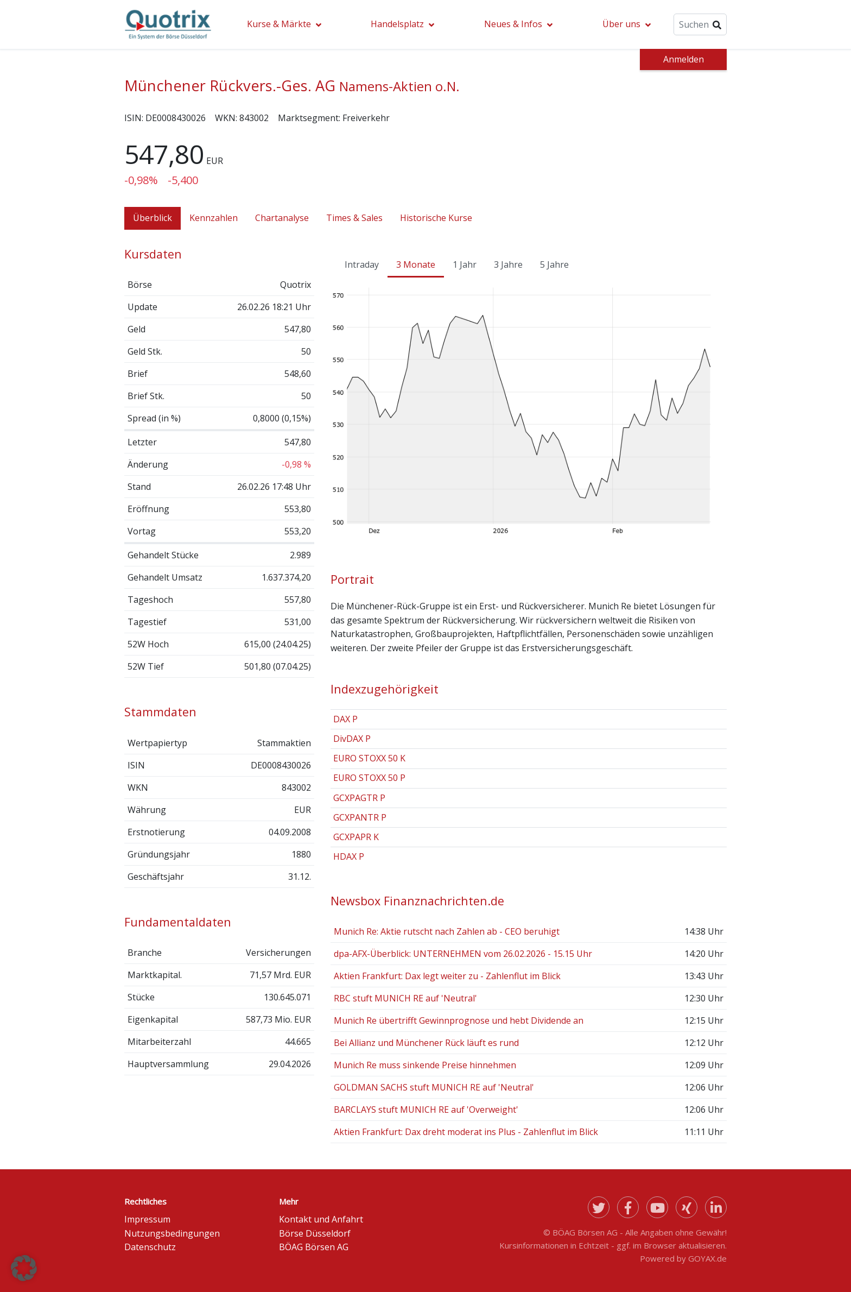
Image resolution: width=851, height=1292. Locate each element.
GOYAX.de (707, 1258)
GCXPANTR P (359, 817)
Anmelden (683, 59)
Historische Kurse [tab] (436, 218)
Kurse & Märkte (279, 24)
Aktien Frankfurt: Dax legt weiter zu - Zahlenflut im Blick (447, 976)
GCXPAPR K (356, 837)
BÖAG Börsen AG (313, 1247)
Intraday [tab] (362, 264)
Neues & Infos (513, 24)
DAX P (345, 719)
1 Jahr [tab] (465, 264)
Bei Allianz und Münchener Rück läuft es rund (426, 1042)
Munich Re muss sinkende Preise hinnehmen (425, 1065)
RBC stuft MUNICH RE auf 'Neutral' (405, 998)
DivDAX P (352, 739)
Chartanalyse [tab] (282, 218)
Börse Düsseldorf (315, 1233)
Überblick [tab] (152, 218)
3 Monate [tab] (415, 264)
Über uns (621, 24)
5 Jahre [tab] (554, 264)
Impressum (147, 1219)
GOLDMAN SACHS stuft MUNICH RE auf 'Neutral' (434, 1087)
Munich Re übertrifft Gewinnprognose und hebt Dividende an (458, 1020)
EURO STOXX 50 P (369, 778)
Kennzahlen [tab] (213, 218)
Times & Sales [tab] (354, 218)
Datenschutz (150, 1247)
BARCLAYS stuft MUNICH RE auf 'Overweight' (426, 1109)
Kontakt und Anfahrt (321, 1219)
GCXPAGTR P (359, 798)
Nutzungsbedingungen (172, 1233)
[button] (24, 1268)
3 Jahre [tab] (508, 264)
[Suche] (700, 24)
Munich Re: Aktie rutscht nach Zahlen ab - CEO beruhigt (447, 931)
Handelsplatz (397, 24)
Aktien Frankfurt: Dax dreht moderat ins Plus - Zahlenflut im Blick (466, 1131)
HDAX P (348, 856)
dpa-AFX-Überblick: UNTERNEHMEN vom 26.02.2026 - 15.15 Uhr (463, 953)
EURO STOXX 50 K (369, 758)
